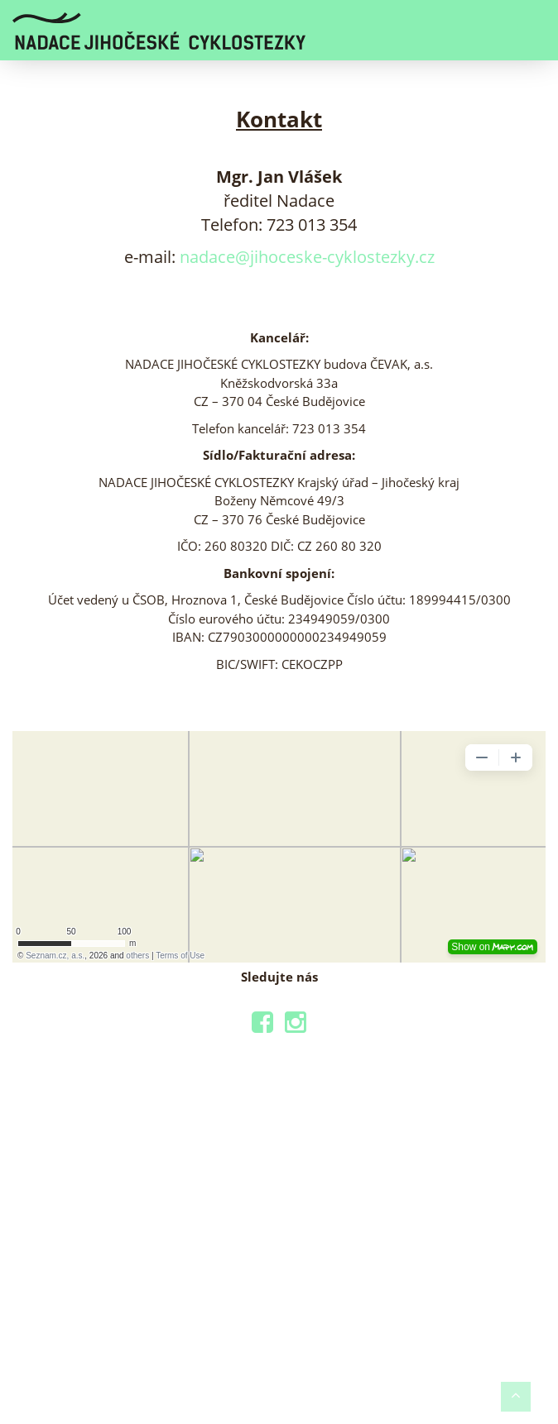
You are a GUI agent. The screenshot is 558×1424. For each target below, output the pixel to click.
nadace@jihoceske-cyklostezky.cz (307, 257)
